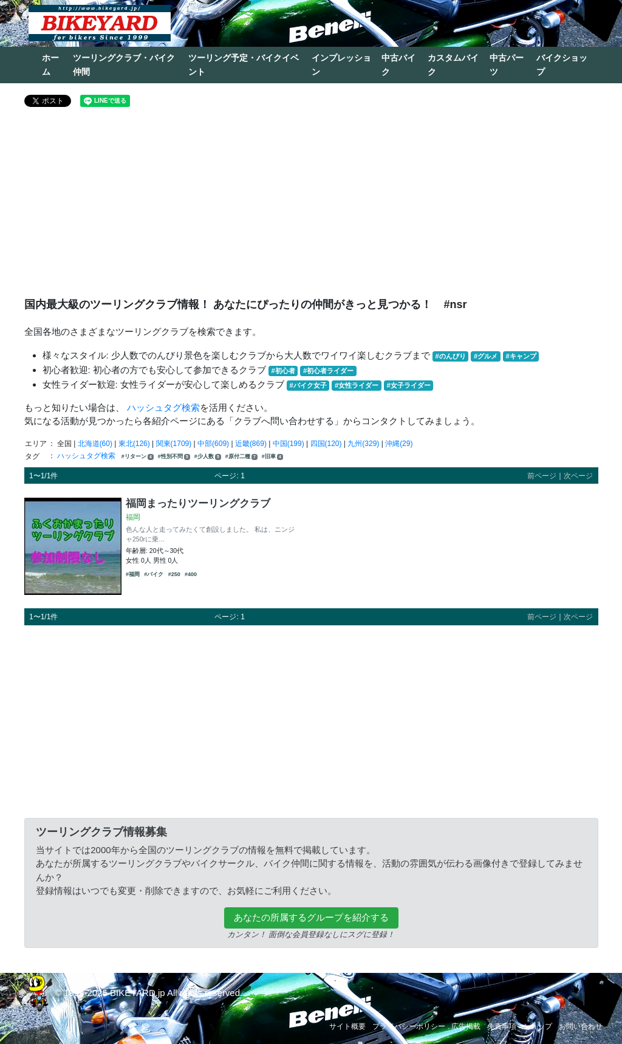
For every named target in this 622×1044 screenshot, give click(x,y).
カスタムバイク (453, 65)
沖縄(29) (398, 443)
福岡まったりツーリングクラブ (198, 503)
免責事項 (501, 1026)
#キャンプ (520, 356)
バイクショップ (561, 65)
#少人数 (207, 456)
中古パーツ (507, 65)
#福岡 (133, 574)
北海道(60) (95, 443)
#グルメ (485, 356)
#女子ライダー (408, 385)
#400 (191, 574)
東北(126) (134, 443)
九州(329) (363, 443)
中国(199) (288, 443)
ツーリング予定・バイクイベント (243, 65)
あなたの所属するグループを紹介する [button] (311, 917)
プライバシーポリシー (408, 1026)
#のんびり (451, 356)
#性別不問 (174, 456)
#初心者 (283, 370)
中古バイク (398, 65)
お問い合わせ (581, 1026)
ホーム (50, 65)
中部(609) (213, 443)
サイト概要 (347, 1026)
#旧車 (272, 456)
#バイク (153, 574)
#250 (174, 574)
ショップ (537, 1026)
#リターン (137, 456)
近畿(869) (251, 443)
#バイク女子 (308, 385)
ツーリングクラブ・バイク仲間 (124, 65)
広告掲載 (465, 1026)
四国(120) (326, 443)
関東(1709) (174, 443)
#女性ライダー (356, 385)
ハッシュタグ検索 (163, 407)
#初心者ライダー (328, 370)
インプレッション (341, 65)
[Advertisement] (311, 207)
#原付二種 (241, 456)
